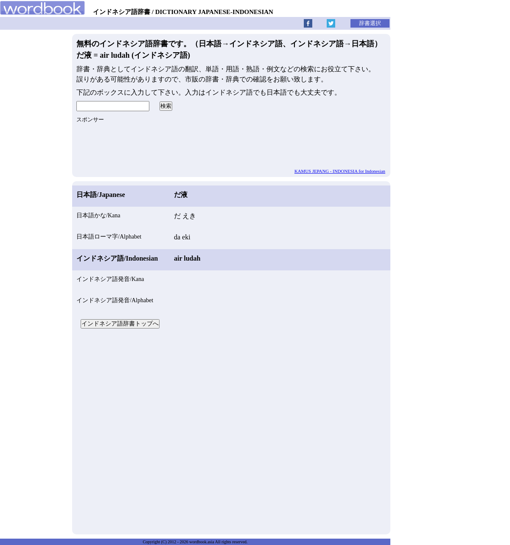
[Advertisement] (231, 430)
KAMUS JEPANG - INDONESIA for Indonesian (339, 171)
